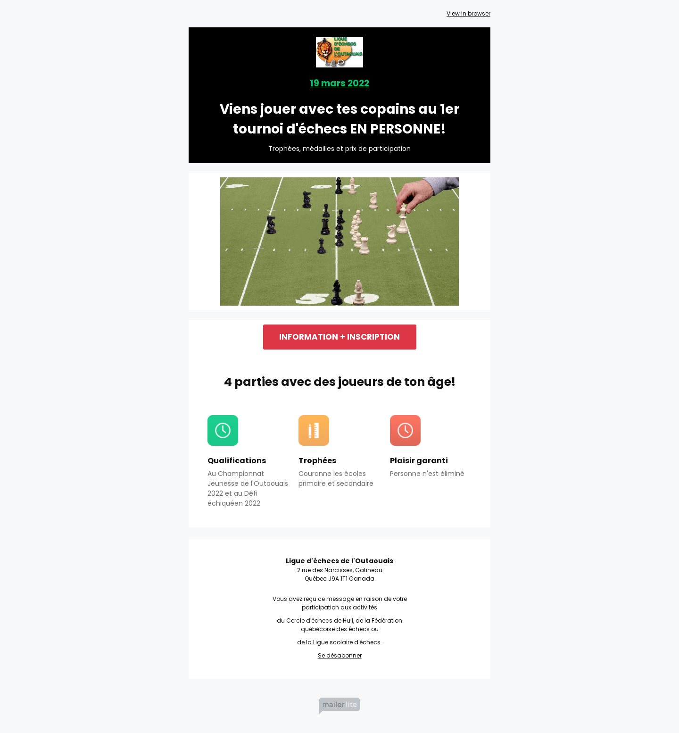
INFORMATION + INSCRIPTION (339, 336)
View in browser (468, 13)
